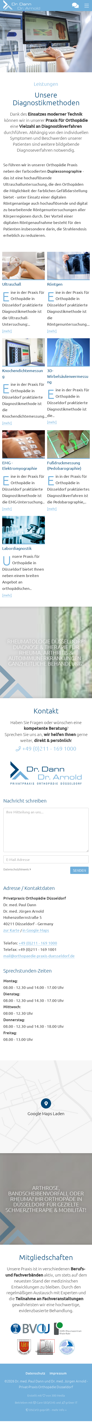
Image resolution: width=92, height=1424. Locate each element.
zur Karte (11, 930)
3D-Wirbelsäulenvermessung (67, 376)
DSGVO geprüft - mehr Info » (46, 1410)
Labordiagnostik (17, 548)
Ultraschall (11, 284)
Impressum (58, 1373)
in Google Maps (35, 930)
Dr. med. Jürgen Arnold (68, 1381)
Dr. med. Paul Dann (29, 1381)
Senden (79, 870)
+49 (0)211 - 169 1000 (46, 748)
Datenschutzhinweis (17, 869)
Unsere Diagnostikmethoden (46, 99)
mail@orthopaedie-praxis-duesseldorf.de (39, 955)
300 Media (58, 1395)
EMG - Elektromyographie (19, 465)
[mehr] (7, 331)
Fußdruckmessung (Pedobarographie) (64, 465)
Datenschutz (35, 1373)
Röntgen (54, 284)
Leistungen (46, 84)
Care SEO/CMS (44, 1402)
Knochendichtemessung (22, 373)
